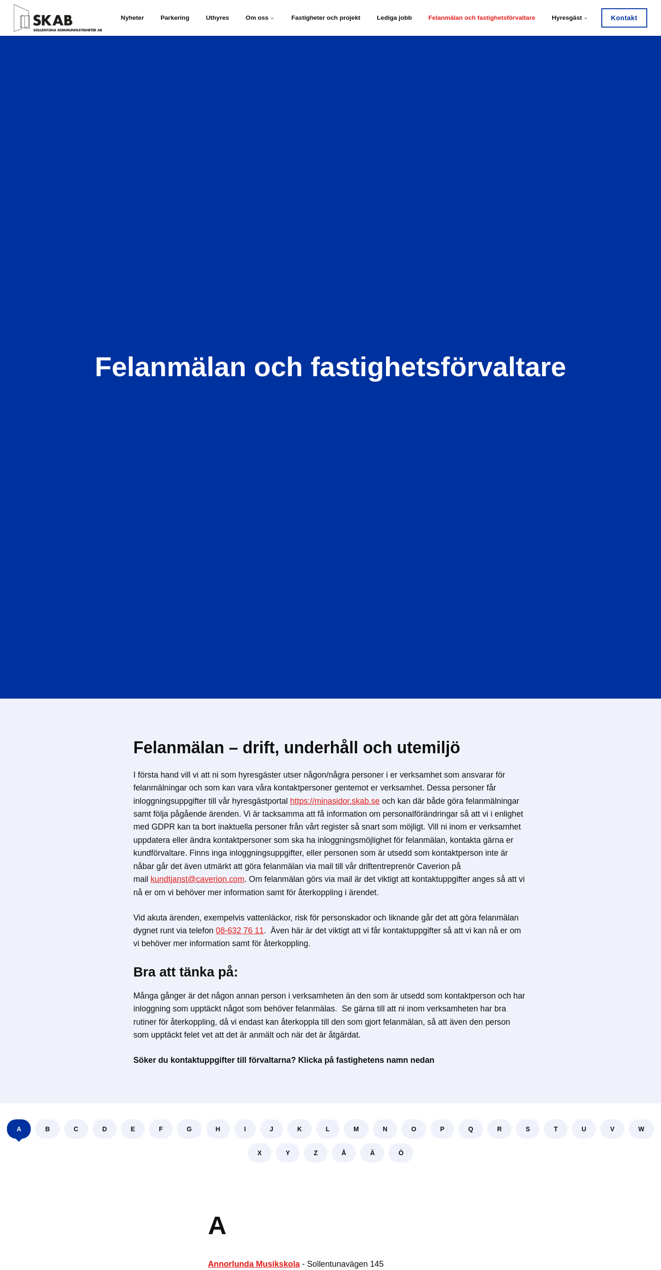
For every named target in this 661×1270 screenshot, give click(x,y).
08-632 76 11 (240, 930)
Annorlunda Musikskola (254, 1264)
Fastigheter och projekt (325, 17)
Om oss (260, 17)
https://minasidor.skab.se (335, 801)
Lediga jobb (394, 17)
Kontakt (624, 18)
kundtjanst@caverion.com (198, 879)
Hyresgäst (570, 17)
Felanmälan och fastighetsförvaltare (481, 17)
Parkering (175, 17)
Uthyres (217, 17)
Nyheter (132, 17)
